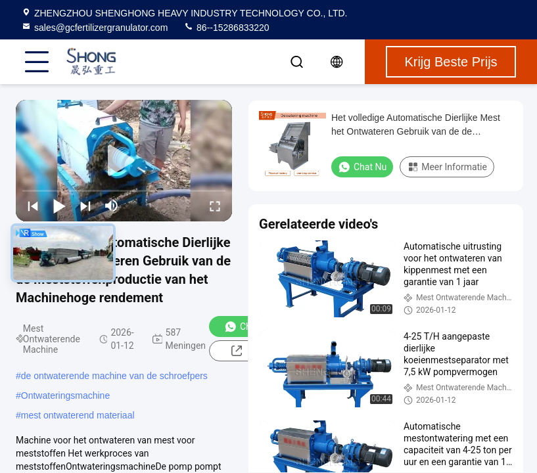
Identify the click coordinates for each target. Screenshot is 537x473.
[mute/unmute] (112, 205)
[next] (85, 205)
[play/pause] (59, 205)
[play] (124, 161)
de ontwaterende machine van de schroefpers (114, 376)
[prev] (33, 205)
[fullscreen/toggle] (215, 205)
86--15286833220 (226, 27)
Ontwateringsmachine (65, 395)
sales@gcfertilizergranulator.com (94, 27)
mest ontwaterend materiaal (78, 415)
